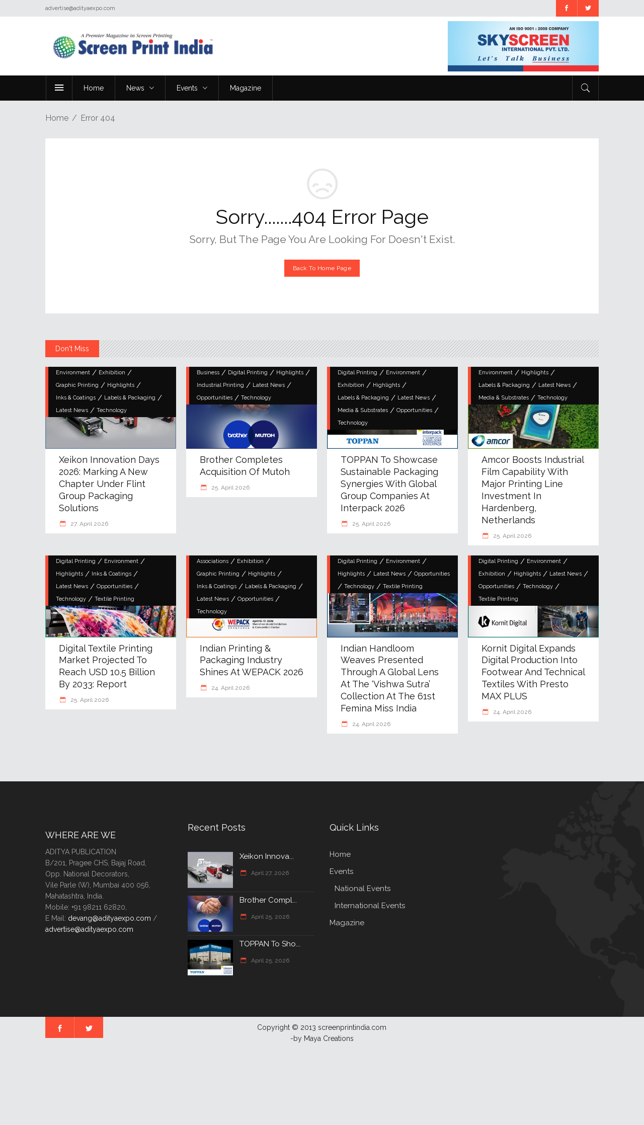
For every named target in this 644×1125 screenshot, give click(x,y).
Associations (212, 561)
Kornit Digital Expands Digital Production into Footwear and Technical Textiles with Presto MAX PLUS (533, 672)
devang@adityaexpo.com (109, 918)
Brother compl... (268, 900)
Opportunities (214, 397)
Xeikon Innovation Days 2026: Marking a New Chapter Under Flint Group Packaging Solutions (109, 483)
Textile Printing (114, 599)
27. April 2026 (88, 523)
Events (341, 871)
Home (56, 118)
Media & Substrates (363, 410)
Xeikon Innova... (266, 856)
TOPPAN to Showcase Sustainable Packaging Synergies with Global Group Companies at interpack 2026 (389, 483)
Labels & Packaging (129, 397)
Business (208, 372)
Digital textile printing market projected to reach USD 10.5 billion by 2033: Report (107, 666)
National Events (362, 888)
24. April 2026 (230, 687)
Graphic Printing (77, 385)
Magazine (347, 922)
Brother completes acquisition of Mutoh (245, 465)
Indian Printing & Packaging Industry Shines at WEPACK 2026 (251, 660)
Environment (73, 372)
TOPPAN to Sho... (269, 943)
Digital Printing (248, 372)
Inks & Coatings (76, 397)
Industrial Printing (220, 385)
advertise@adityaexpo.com (89, 929)
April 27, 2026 (269, 872)
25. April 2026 (230, 487)
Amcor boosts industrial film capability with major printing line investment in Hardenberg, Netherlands (532, 489)
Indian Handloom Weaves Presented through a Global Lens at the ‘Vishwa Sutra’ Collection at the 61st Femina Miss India (390, 678)
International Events (370, 905)
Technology (112, 410)
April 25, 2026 (269, 916)
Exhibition (112, 372)
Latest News (72, 410)
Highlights (120, 385)
